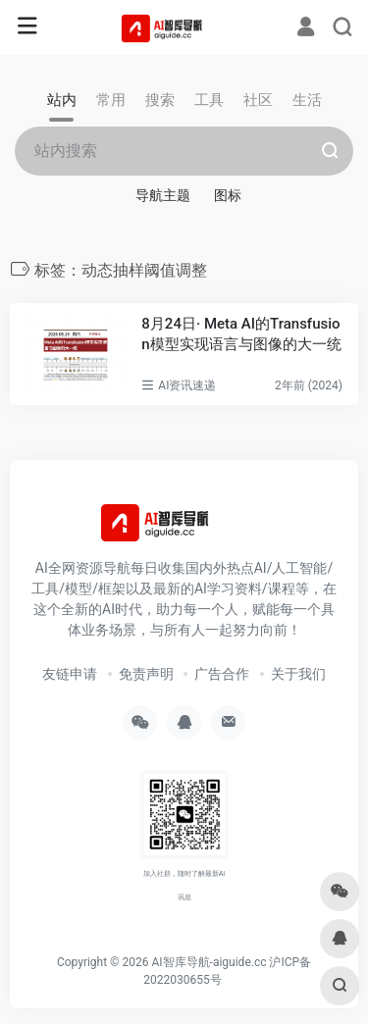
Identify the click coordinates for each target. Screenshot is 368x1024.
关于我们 (298, 674)
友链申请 (69, 674)
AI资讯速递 (187, 385)
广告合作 (221, 674)
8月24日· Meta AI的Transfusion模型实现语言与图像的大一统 (241, 334)
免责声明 (146, 674)
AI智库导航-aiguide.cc (208, 962)
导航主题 (162, 195)
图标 (227, 195)
